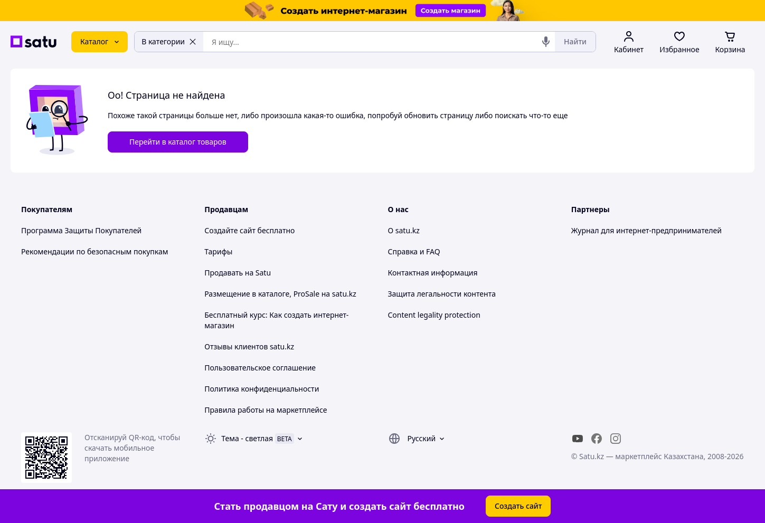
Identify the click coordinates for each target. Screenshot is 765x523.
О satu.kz (404, 230)
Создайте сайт (230, 230)
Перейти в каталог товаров (177, 142)
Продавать (223, 273)
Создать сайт (518, 506)
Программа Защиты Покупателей (81, 230)
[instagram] (615, 438)
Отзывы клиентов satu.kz (249, 346)
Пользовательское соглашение (260, 368)
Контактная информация (433, 273)
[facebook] (596, 438)
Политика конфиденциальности (261, 389)
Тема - (247, 438)
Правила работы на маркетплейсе (265, 410)
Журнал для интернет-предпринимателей (646, 230)
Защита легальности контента (442, 294)
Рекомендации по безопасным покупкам (94, 251)
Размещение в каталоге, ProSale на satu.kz (280, 294)
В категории (168, 41)
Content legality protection (434, 315)
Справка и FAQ (414, 251)
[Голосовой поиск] (546, 42)
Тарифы (218, 251)
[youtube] (577, 438)
